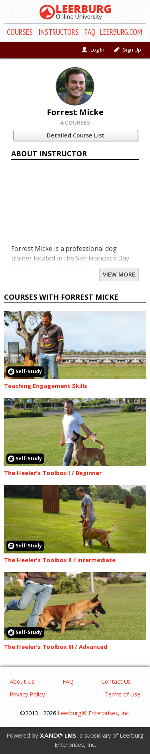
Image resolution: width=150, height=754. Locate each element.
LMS (58, 735)
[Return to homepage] (75, 12)
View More (119, 274)
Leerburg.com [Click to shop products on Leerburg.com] (121, 32)
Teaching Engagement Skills (45, 386)
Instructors (58, 32)
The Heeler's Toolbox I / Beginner (53, 473)
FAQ (90, 32)
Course (20, 32)
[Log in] (93, 50)
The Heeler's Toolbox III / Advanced (55, 647)
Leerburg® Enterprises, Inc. (94, 713)
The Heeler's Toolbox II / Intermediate (60, 560)
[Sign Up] (127, 50)
